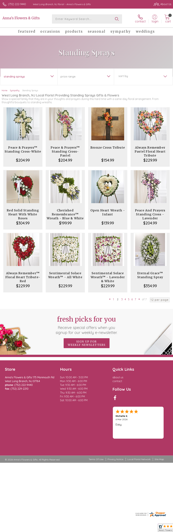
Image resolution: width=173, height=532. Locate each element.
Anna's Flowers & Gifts (21, 18)
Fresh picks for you (86, 325)
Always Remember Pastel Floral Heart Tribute (150, 151)
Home (4, 90)
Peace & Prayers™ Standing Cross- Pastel (65, 151)
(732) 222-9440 (17, 4)
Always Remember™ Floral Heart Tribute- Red (22, 277)
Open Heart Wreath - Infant (107, 212)
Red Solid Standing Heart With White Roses (23, 214)
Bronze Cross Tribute (107, 147)
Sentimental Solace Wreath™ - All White (65, 275)
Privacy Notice (115, 439)
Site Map (159, 439)
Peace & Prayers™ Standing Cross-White (23, 149)
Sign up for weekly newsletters (86, 343)
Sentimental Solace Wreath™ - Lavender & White (108, 277)
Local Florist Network (138, 439)
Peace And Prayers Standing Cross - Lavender (150, 214)
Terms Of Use (96, 439)
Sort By (123, 76)
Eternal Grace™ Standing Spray (150, 275)
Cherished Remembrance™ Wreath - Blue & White (65, 214)
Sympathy (14, 90)
